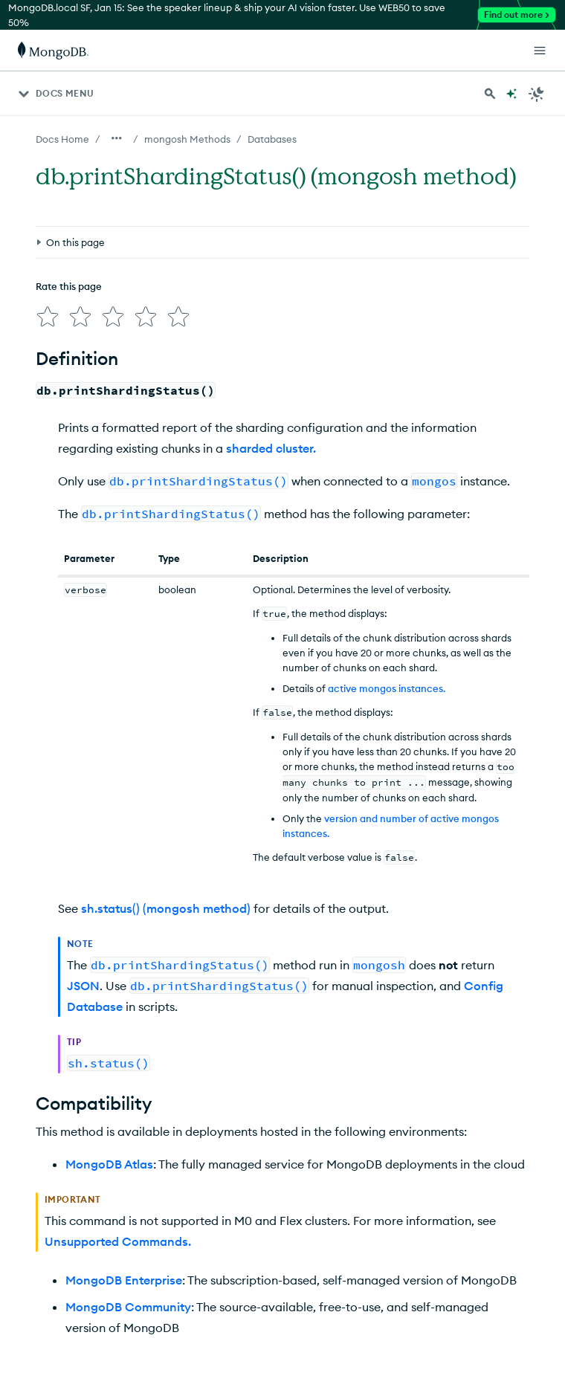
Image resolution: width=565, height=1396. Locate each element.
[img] (45, 245)
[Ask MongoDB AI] (511, 93)
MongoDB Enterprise (123, 1274)
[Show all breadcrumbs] (116, 138)
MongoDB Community (128, 1300)
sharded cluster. (271, 442)
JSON (83, 979)
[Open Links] (539, 50)
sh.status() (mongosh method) (166, 902)
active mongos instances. (386, 682)
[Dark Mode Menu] (536, 93)
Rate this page (69, 218)
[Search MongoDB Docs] (490, 93)
